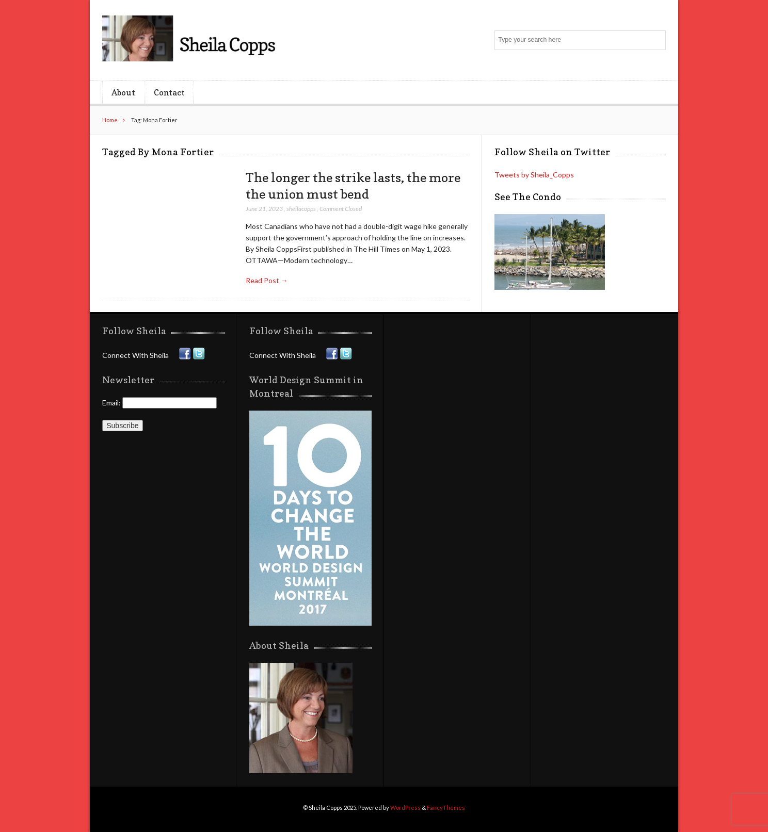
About (123, 92)
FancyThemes (446, 807)
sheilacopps (301, 209)
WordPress (405, 807)
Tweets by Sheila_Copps (534, 174)
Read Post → (267, 280)
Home (110, 120)
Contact (169, 92)
